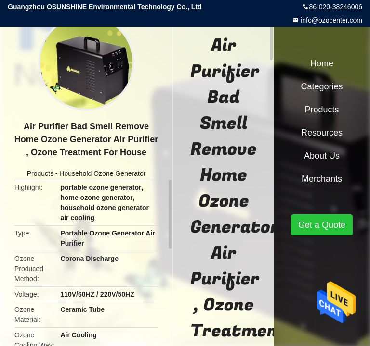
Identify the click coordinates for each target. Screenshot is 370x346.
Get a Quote (321, 225)
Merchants (322, 179)
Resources (322, 132)
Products (40, 173)
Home (321, 63)
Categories (322, 86)
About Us (322, 156)
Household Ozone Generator (102, 173)
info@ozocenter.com (330, 20)
